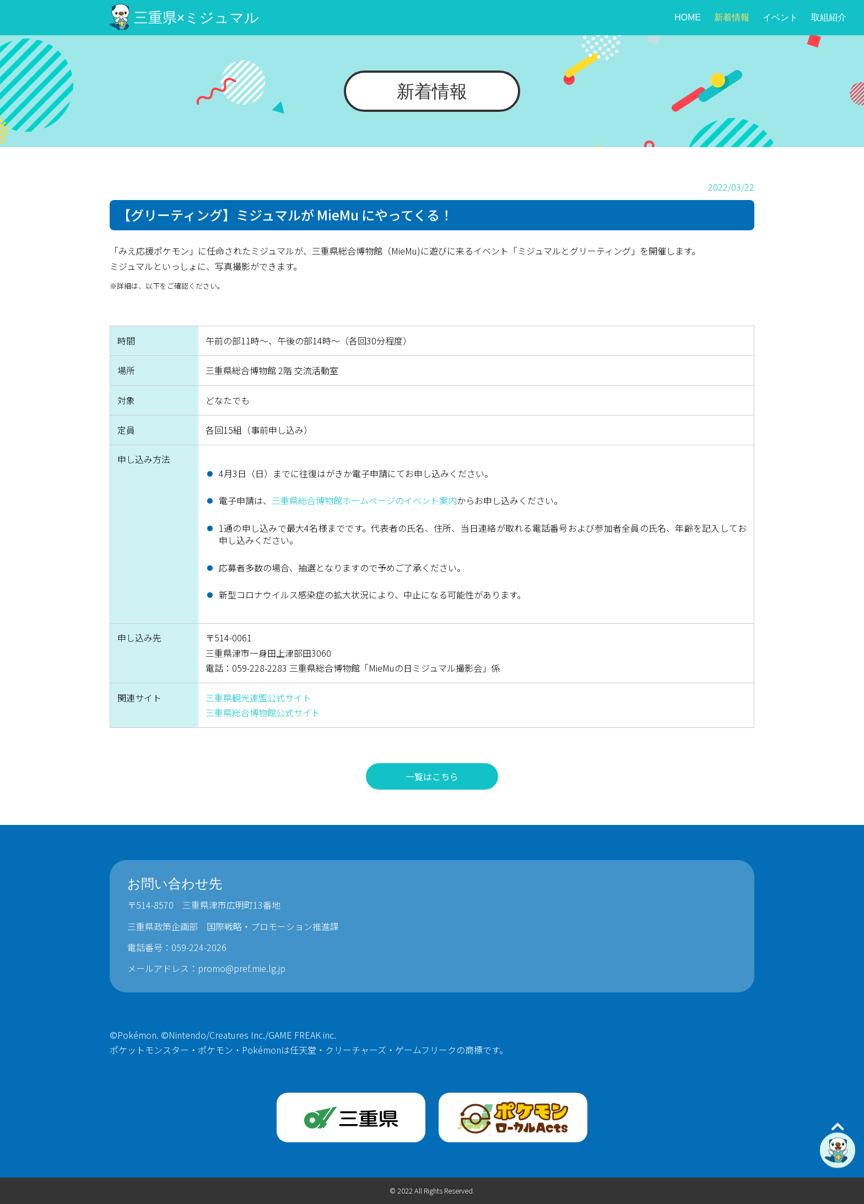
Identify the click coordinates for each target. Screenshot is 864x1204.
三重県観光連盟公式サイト (258, 697)
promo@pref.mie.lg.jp (241, 968)
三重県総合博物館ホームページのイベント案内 (364, 500)
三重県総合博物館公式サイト (263, 712)
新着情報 (731, 17)
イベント (780, 17)
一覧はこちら (432, 776)
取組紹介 (828, 17)
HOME (687, 17)
